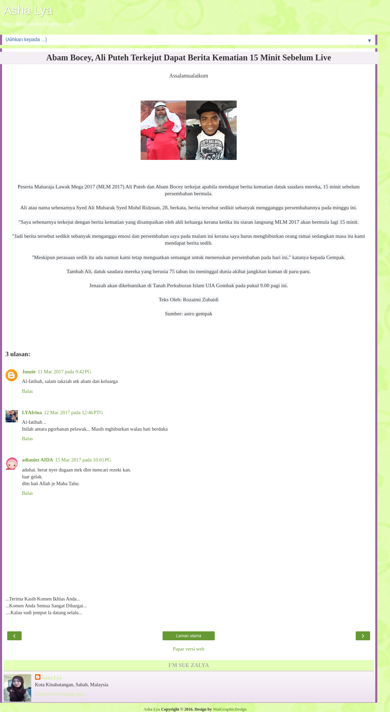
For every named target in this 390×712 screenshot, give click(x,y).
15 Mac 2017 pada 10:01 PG (83, 460)
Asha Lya (27, 9)
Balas (27, 391)
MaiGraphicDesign (230, 709)
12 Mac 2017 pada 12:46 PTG (73, 412)
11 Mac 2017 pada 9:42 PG (64, 371)
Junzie (29, 371)
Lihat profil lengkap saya (59, 694)
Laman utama (188, 635)
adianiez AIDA (37, 460)
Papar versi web (188, 649)
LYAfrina (32, 412)
